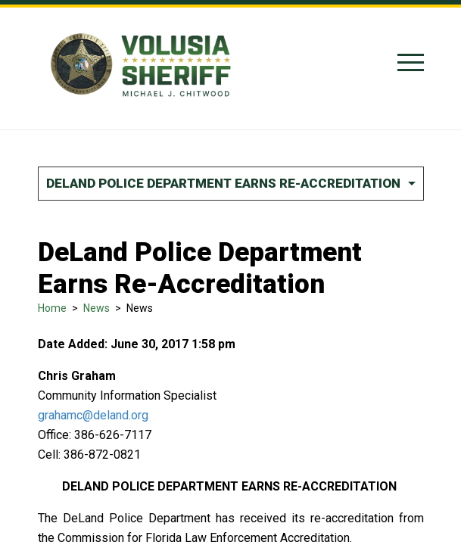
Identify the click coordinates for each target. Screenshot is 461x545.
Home (52, 308)
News (96, 308)
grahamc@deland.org (93, 415)
